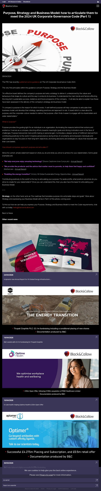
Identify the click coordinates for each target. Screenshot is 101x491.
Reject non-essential (9, 485)
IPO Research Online (14, 1)
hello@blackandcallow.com (23, 207)
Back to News (7, 213)
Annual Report (76, 161)
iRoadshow (26, 1)
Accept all (6, 480)
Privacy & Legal (46, 475)
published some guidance (29, 82)
